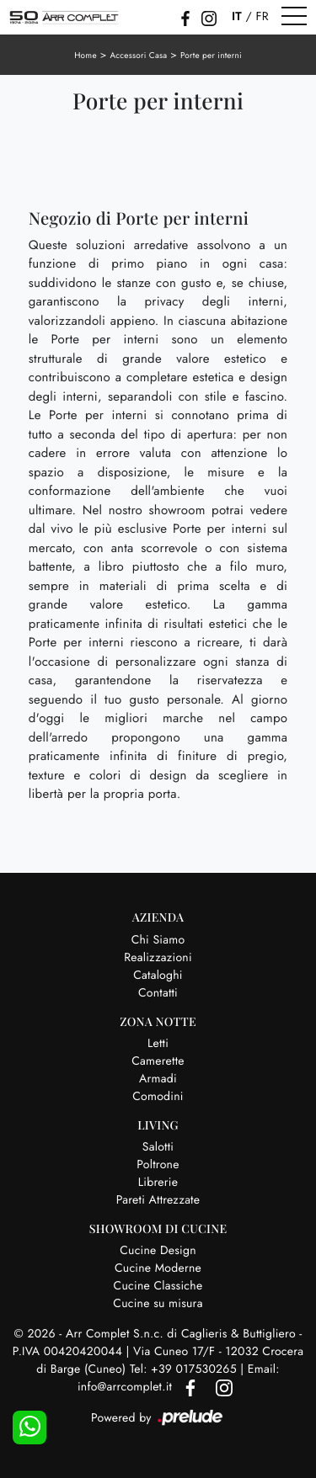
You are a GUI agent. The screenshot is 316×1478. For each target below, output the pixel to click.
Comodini (157, 1096)
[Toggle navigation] (294, 17)
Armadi (158, 1079)
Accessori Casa (138, 55)
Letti (158, 1043)
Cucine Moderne (158, 1268)
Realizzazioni (158, 957)
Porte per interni (211, 55)
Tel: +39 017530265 (185, 1369)
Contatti (158, 993)
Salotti (158, 1147)
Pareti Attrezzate (158, 1200)
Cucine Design (158, 1250)
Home (85, 55)
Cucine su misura (157, 1303)
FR (261, 16)
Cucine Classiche (158, 1286)
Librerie (158, 1182)
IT (237, 16)
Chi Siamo (158, 940)
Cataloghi (158, 975)
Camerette (157, 1061)
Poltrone (158, 1164)
